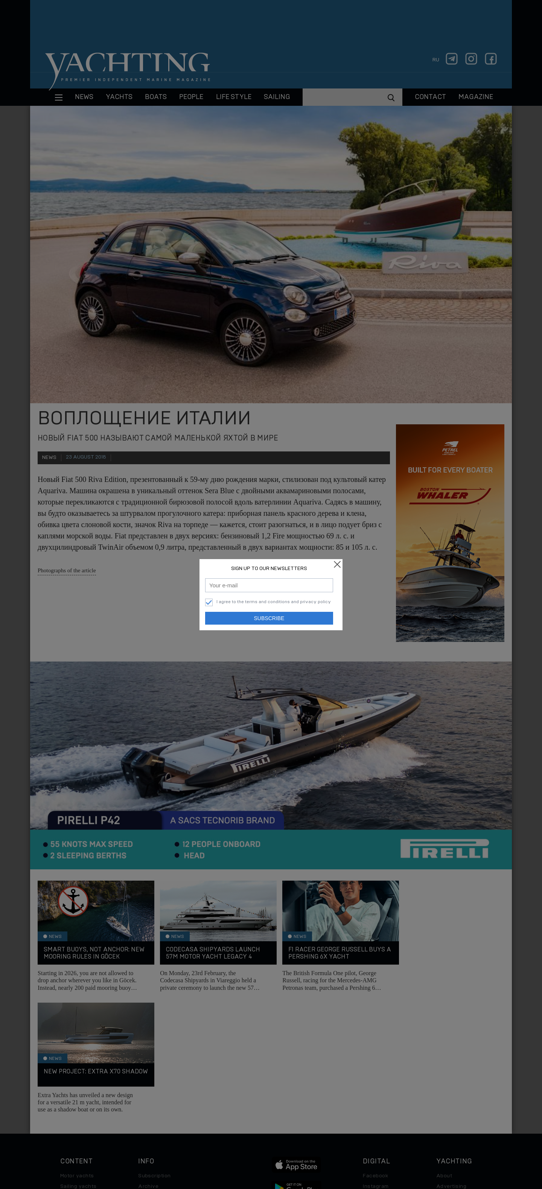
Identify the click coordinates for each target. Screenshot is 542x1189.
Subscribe (269, 618)
